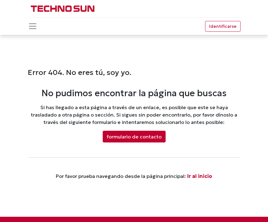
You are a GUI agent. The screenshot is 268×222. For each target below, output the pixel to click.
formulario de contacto (134, 137)
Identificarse (223, 26)
